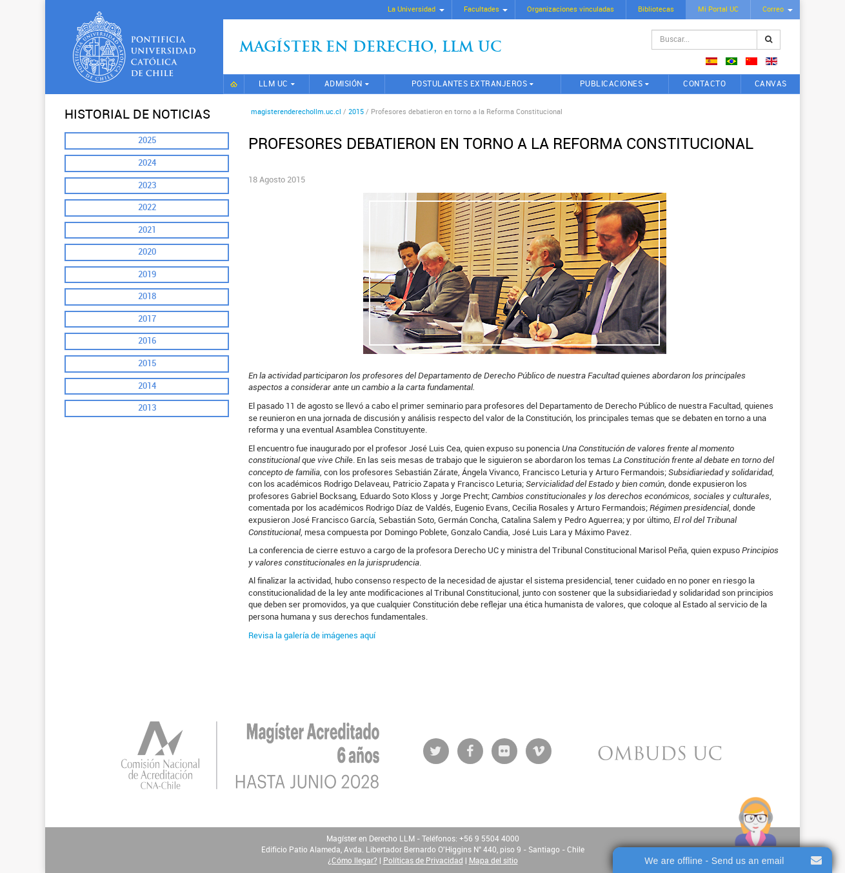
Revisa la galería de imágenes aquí (311, 635)
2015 (147, 363)
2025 (147, 140)
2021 (147, 230)
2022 (147, 207)
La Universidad (411, 9)
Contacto (704, 83)
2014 (147, 386)
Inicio (234, 84)
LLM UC (273, 83)
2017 (147, 319)
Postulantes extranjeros (470, 83)
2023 (147, 185)
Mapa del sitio (493, 860)
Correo (773, 9)
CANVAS (771, 83)
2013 (147, 408)
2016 (147, 341)
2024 (147, 163)
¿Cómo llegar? (352, 860)
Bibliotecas (656, 9)
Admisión (343, 83)
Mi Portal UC (718, 9)
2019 (147, 274)
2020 (147, 252)
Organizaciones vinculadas (570, 9)
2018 (147, 296)
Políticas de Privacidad (423, 860)
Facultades (481, 9)
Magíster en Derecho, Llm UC (370, 48)
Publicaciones (611, 83)
